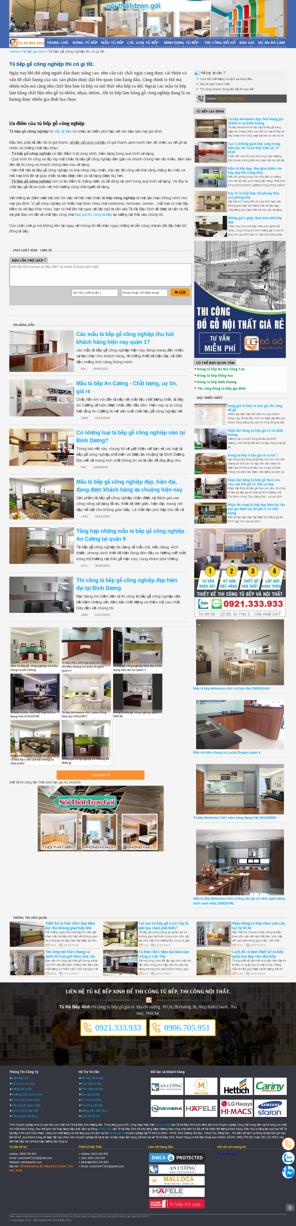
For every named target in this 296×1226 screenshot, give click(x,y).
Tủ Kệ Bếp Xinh (226, 1154)
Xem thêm (98, 775)
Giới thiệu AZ (20, 1078)
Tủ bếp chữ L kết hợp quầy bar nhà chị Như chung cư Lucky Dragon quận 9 (84, 666)
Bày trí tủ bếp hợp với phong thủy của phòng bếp (253, 195)
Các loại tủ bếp (142, 42)
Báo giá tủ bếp (90, 1094)
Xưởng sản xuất (21, 1089)
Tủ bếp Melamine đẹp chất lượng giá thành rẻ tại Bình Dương (255, 121)
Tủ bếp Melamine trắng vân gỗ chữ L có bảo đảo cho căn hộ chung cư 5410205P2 (34, 759)
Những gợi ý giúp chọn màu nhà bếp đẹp (255, 220)
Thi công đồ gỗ (220, 42)
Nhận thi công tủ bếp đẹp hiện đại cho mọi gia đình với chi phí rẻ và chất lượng (256, 508)
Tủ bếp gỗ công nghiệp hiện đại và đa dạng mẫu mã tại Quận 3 (137, 668)
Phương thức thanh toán (27, 1094)
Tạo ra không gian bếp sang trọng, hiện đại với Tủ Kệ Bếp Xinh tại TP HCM (254, 147)
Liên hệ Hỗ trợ (90, 1116)
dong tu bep (163, 1124)
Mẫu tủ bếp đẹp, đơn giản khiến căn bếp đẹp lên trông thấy (255, 170)
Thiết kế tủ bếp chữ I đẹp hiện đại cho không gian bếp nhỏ (70, 925)
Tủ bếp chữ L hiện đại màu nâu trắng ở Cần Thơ (164, 954)
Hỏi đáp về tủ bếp (92, 1078)
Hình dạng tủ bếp (181, 42)
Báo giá (246, 42)
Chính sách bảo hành (26, 1099)
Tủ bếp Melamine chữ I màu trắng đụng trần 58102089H (234, 817)
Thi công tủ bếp (91, 1099)
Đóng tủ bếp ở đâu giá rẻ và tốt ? (253, 455)
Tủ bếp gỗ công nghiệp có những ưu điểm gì (85, 760)
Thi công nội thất (92, 1105)
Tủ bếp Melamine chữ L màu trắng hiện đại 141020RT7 (84, 714)
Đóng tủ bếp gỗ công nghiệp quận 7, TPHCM (137, 714)
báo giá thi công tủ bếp (93, 215)
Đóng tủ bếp (85, 42)
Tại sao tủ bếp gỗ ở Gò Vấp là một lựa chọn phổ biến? (163, 925)
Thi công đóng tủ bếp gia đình (221, 388)
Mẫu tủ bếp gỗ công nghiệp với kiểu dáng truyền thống (34, 668)
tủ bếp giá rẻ (117, 1133)
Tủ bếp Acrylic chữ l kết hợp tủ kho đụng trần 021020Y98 (33, 714)
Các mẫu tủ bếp (91, 1083)
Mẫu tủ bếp (112, 42)
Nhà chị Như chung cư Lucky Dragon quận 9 (226, 752)
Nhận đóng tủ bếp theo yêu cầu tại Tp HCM (258, 925)
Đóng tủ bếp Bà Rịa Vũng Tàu (221, 369)
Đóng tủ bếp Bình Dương (216, 381)
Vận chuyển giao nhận (26, 1105)
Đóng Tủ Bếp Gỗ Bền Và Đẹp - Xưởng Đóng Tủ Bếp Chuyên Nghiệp (26, 42)
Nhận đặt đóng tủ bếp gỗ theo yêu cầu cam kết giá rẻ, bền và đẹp (254, 482)
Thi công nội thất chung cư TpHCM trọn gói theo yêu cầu (70, 954)
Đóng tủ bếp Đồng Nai (215, 375)
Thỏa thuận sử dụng (24, 1116)
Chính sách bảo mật (25, 1110)
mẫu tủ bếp (62, 131)
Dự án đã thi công (23, 1083)
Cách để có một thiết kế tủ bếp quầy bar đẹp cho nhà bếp (258, 954)
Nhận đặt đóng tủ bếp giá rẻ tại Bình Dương (255, 432)
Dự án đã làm (271, 42)
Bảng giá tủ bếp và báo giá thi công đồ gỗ (255, 408)
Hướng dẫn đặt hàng (94, 1110)
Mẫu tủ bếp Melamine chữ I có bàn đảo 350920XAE (231, 688)
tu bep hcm (104, 1129)
